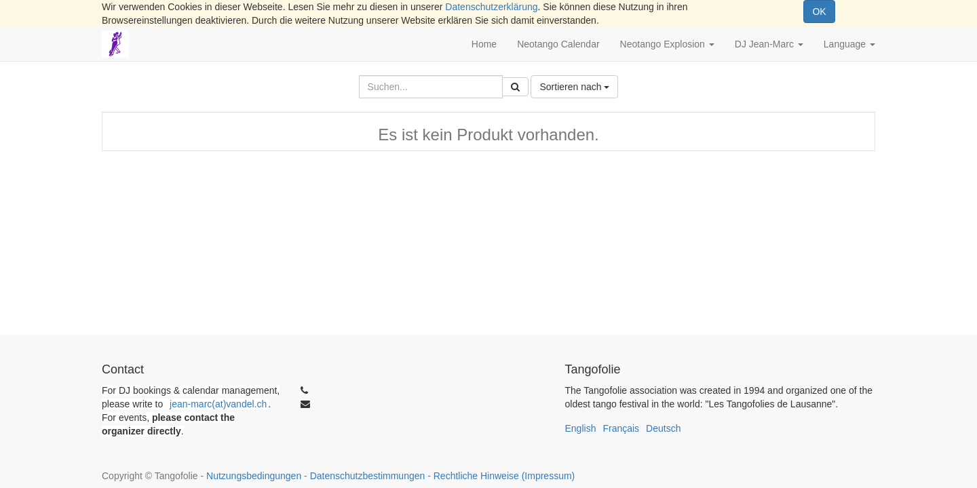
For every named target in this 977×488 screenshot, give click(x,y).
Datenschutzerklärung (491, 6)
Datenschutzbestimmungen (367, 475)
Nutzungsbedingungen (253, 475)
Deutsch (663, 428)
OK (819, 11)
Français (620, 428)
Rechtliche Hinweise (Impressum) (504, 475)
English (580, 428)
